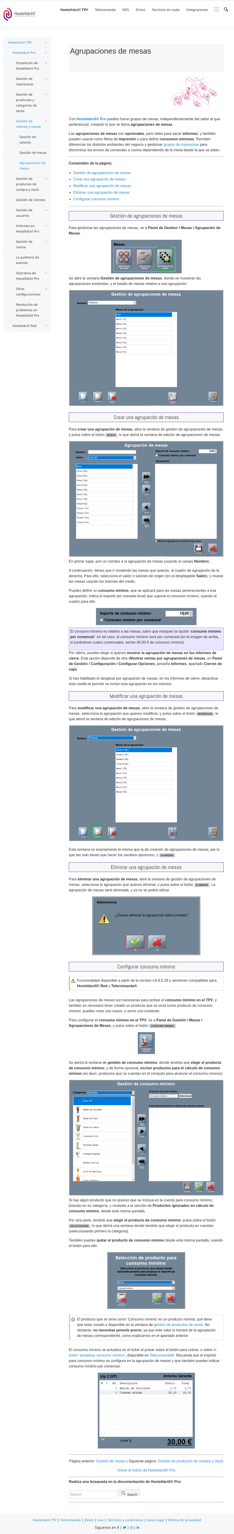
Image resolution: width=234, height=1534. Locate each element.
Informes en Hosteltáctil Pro (27, 228)
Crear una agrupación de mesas (99, 179)
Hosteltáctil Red (25, 325)
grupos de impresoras (181, 144)
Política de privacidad (184, 1520)
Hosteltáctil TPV (74, 9)
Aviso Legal (155, 1520)
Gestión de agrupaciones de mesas (102, 173)
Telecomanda (105, 9)
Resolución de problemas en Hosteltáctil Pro (27, 310)
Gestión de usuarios (24, 213)
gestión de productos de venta (178, 1325)
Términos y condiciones (125, 1520)
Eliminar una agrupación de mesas (101, 192)
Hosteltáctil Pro (24, 52)
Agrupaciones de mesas (32, 165)
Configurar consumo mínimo (96, 199)
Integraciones (197, 9)
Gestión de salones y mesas (28, 124)
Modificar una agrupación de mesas (102, 186)
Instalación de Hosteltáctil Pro (27, 65)
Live (101, 1520)
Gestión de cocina (24, 244)
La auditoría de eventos (27, 260)
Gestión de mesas (33, 152)
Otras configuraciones (28, 291)
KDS (125, 9)
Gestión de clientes (30, 200)
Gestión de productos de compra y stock (27, 184)
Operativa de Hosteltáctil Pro (27, 276)
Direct (140, 9)
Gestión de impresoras (24, 81)
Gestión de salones (27, 139)
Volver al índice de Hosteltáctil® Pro (146, 1470)
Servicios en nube (166, 9)
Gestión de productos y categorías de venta (26, 102)
